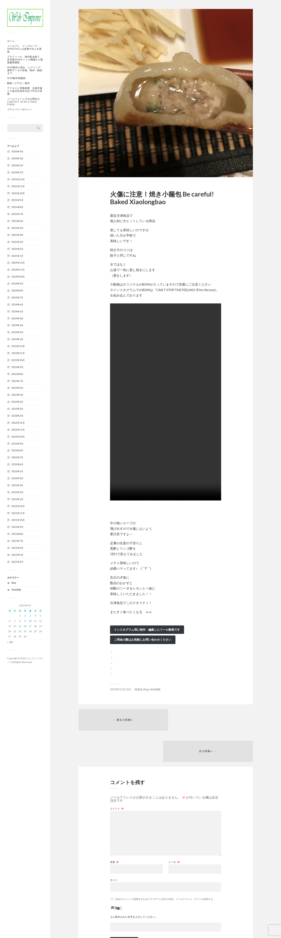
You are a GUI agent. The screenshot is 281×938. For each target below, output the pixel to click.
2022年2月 (17, 492)
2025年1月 (17, 255)
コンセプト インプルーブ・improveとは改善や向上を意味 (24, 49)
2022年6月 (17, 464)
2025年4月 (17, 235)
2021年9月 (17, 527)
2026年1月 (17, 172)
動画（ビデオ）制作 (19, 83)
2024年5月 (17, 311)
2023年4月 (17, 401)
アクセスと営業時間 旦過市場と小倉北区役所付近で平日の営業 (24, 91)
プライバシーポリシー (19, 109)
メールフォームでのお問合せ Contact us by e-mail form (23, 101)
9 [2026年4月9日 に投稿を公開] (25, 621)
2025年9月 (17, 200)
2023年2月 (17, 415)
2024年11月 (18, 269)
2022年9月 (17, 443)
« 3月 (10, 642)
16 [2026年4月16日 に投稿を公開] (25, 626)
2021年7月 (17, 540)
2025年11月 (18, 186)
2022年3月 (17, 485)
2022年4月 (17, 478)
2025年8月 (17, 207)
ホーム (11, 41)
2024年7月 (17, 297)
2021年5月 (17, 554)
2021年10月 (18, 520)
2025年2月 (17, 248)
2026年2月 (17, 165)
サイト (114, 849)
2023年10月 (18, 360)
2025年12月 (18, 179)
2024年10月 (18, 276)
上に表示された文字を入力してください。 (134, 886)
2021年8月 (17, 533)
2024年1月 (17, 339)
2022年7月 (17, 457)
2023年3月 (17, 408)
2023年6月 (17, 387)
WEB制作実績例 (16, 78)
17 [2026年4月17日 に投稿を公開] (30, 626)
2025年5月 (17, 228)
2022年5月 (17, 471)
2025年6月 (17, 221)
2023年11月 (18, 353)
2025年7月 (17, 214)
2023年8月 (17, 374)
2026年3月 (17, 158)
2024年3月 (17, 325)
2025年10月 (18, 193)
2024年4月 (17, 318)
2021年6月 (17, 547)
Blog (13, 582)
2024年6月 (17, 304)
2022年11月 (18, 429)
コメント (117, 778)
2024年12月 (18, 262)
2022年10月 (18, 436)
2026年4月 (17, 151)
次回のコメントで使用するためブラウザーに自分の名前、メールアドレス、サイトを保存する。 (165, 868)
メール (174, 832)
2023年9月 (17, 367)
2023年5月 (17, 394)
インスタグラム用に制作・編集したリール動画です (147, 629)
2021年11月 (18, 513)
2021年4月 (17, 561)
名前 (114, 832)
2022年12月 (18, 422)
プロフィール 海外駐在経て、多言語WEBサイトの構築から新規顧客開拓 (25, 59)
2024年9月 (17, 283)
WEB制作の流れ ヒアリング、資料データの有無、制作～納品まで (25, 70)
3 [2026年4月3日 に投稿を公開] (30, 615)
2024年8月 (17, 290)
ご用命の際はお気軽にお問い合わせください (142, 639)
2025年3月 (17, 241)
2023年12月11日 (120, 689)
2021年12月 (18, 506)
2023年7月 (17, 381)
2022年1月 (17, 499)
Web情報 (16, 589)
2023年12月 (18, 346)
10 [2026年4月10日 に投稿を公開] (30, 621)
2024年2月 (17, 332)
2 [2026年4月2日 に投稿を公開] (25, 615)
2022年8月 (17, 450)
